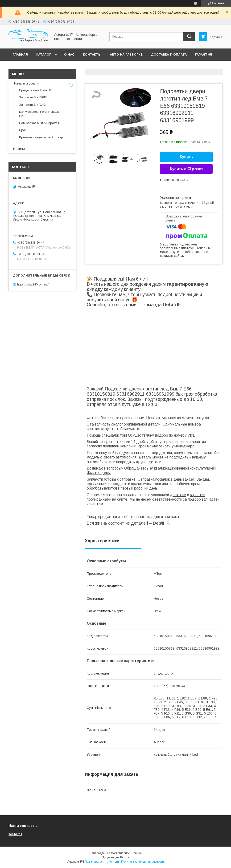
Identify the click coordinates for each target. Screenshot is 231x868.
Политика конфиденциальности (142, 861)
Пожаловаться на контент (102, 861)
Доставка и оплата (169, 54)
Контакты (92, 54)
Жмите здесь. (99, 473)
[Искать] (189, 36)
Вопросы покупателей (34, 66)
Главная (20, 54)
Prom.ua (136, 853)
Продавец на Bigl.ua (115, 857)
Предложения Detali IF (35, 90)
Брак (22, 130)
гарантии (197, 495)
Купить (186, 157)
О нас (69, 54)
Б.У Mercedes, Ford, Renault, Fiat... (39, 114)
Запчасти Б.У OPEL (33, 97)
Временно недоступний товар (41, 137)
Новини (19, 149)
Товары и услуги (26, 83)
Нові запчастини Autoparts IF (40, 123)
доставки (178, 495)
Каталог (43, 54)
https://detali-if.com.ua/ (33, 284)
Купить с (186, 169)
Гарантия (203, 54)
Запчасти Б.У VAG (32, 104)
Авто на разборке (126, 54)
